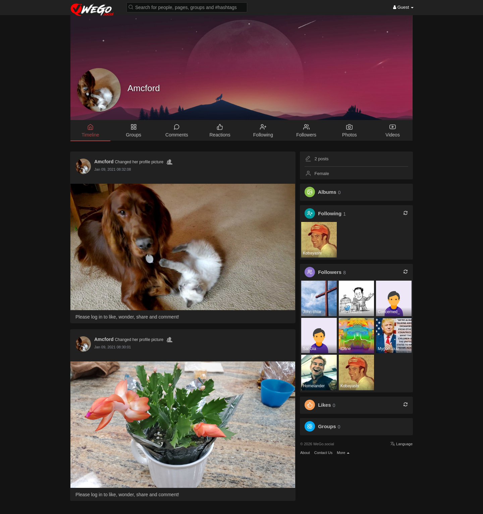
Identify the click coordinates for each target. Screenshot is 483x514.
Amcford (143, 88)
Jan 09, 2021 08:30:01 (112, 347)
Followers (329, 272)
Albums (327, 192)
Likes (324, 405)
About (305, 453)
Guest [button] (403, 7)
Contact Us (323, 453)
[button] (187, 6)
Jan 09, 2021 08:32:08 (112, 169)
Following (329, 214)
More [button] (343, 453)
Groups (327, 427)
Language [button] (401, 444)
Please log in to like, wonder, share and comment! (127, 317)
